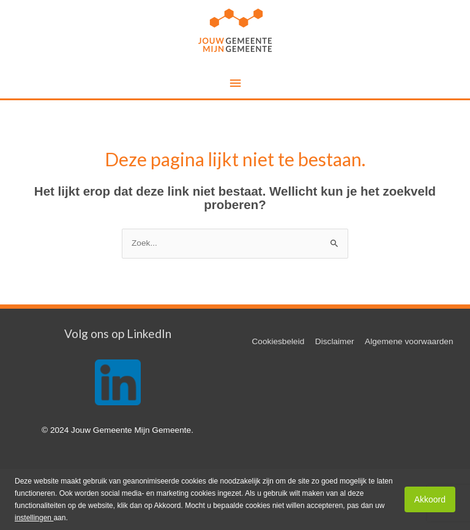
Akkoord (430, 499)
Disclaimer (334, 341)
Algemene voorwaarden (409, 341)
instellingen (34, 517)
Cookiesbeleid (278, 341)
